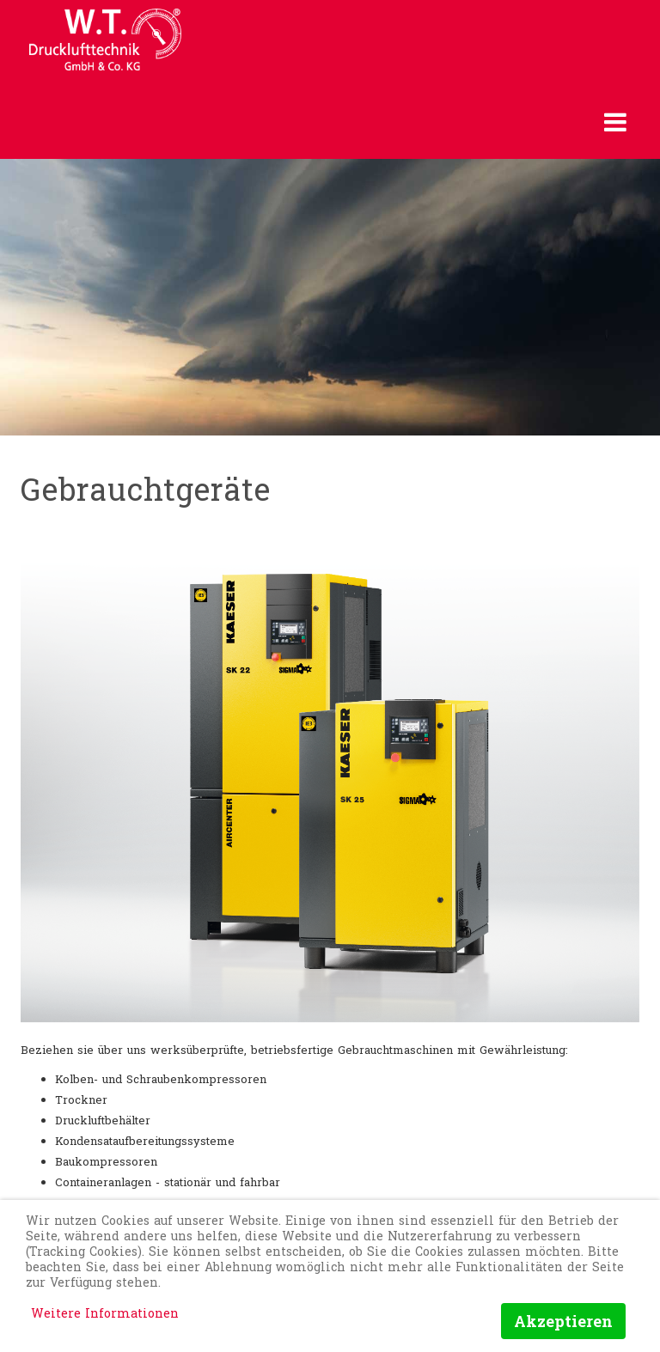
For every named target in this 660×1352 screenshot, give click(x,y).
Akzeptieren (563, 1321)
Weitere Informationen (105, 1313)
